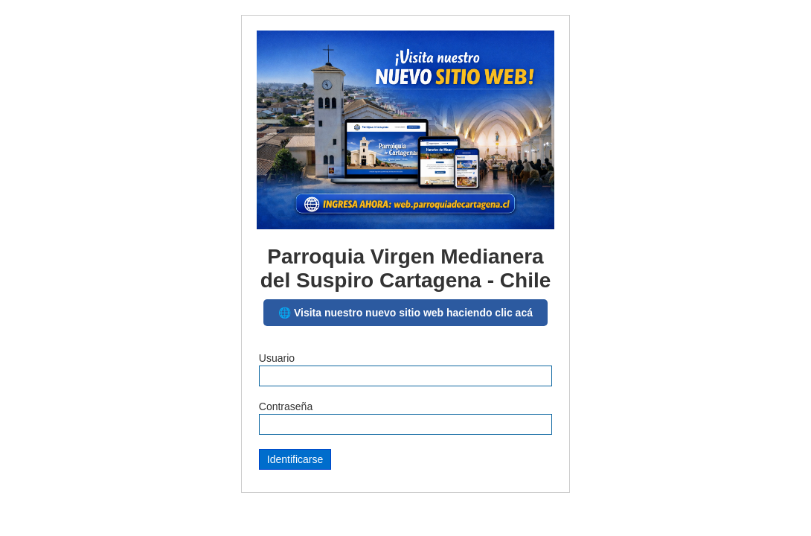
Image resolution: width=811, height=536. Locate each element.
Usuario (277, 358)
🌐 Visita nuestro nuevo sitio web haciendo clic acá (405, 313)
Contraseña (285, 406)
